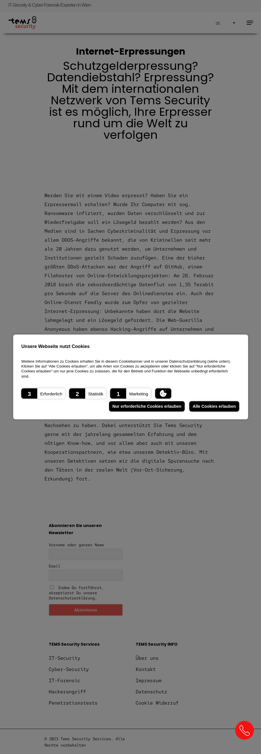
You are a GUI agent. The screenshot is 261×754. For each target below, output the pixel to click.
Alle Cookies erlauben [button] (214, 406)
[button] (43, 393)
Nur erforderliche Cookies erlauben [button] (147, 406)
